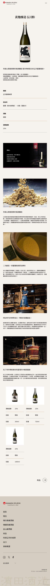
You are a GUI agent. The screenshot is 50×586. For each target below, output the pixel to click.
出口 (5, 542)
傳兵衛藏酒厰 (8, 520)
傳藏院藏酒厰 (8, 524)
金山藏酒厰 (7, 529)
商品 (42, 480)
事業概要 (6, 546)
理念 (5, 516)
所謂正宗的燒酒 (9, 537)
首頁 (5, 511)
